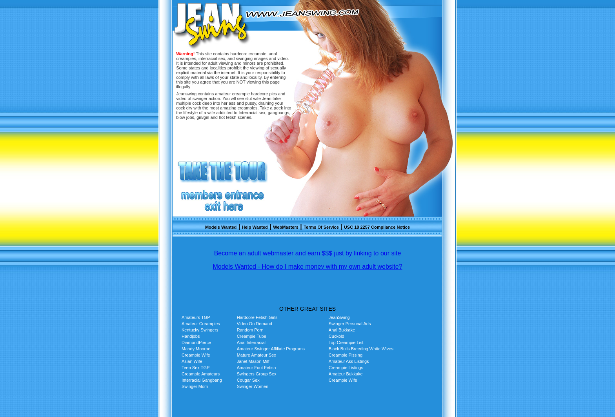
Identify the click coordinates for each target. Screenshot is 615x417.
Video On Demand (254, 323)
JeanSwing (339, 317)
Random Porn (250, 330)
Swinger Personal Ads (350, 323)
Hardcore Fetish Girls (257, 317)
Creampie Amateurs (201, 373)
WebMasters (285, 227)
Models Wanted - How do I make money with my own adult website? (307, 266)
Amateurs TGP (196, 317)
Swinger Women (253, 386)
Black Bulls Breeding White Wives (361, 348)
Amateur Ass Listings (349, 361)
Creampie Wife (196, 355)
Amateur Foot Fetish (256, 367)
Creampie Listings (346, 367)
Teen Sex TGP (195, 367)
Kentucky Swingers (200, 330)
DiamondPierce (196, 342)
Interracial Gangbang (202, 380)
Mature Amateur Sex (256, 355)
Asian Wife (192, 361)
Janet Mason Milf (253, 361)
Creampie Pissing (345, 355)
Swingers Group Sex (257, 373)
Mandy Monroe (196, 348)
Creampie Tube (251, 336)
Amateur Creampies (201, 323)
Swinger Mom (195, 386)
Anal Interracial (251, 342)
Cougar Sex (248, 380)
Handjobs (191, 336)
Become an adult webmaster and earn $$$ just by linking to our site (307, 253)
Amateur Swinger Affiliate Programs (271, 348)
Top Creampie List (346, 342)
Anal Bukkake (342, 330)
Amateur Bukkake (346, 373)
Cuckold (336, 336)
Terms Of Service (321, 227)
